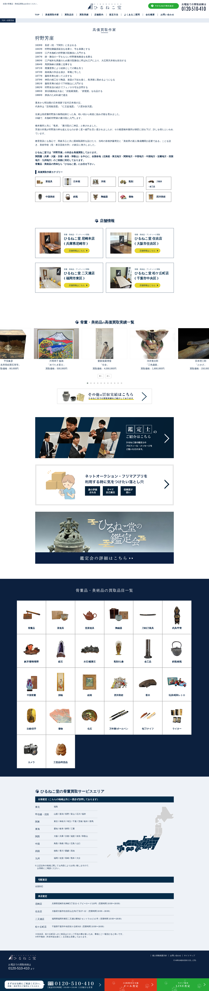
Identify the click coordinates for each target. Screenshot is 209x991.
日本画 (72, 181)
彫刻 (126, 181)
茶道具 (44, 181)
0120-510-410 (21, 968)
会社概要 (150, 15)
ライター (176, 729)
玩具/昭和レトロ (177, 695)
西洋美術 (156, 197)
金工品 (147, 661)
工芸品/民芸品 (60, 762)
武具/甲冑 (177, 628)
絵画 (89, 695)
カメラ (31, 762)
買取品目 (69, 15)
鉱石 (60, 661)
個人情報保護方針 (159, 955)
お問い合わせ (167, 15)
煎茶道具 (89, 628)
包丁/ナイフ (148, 729)
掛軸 (60, 695)
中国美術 (46, 197)
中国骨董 (31, 695)
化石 (89, 729)
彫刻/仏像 (118, 661)
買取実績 (84, 15)
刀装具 (159, 183)
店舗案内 (98, 15)
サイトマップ (189, 955)
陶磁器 (100, 197)
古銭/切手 (31, 729)
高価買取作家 (52, 15)
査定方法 (113, 15)
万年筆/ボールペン (118, 729)
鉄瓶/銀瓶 (177, 661)
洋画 (98, 181)
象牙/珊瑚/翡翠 (31, 661)
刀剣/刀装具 (148, 628)
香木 (148, 695)
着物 (126, 197)
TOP (37, 15)
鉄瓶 (71, 197)
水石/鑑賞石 (89, 661)
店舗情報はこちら (77, 251)
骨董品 (31, 628)
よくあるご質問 (132, 15)
